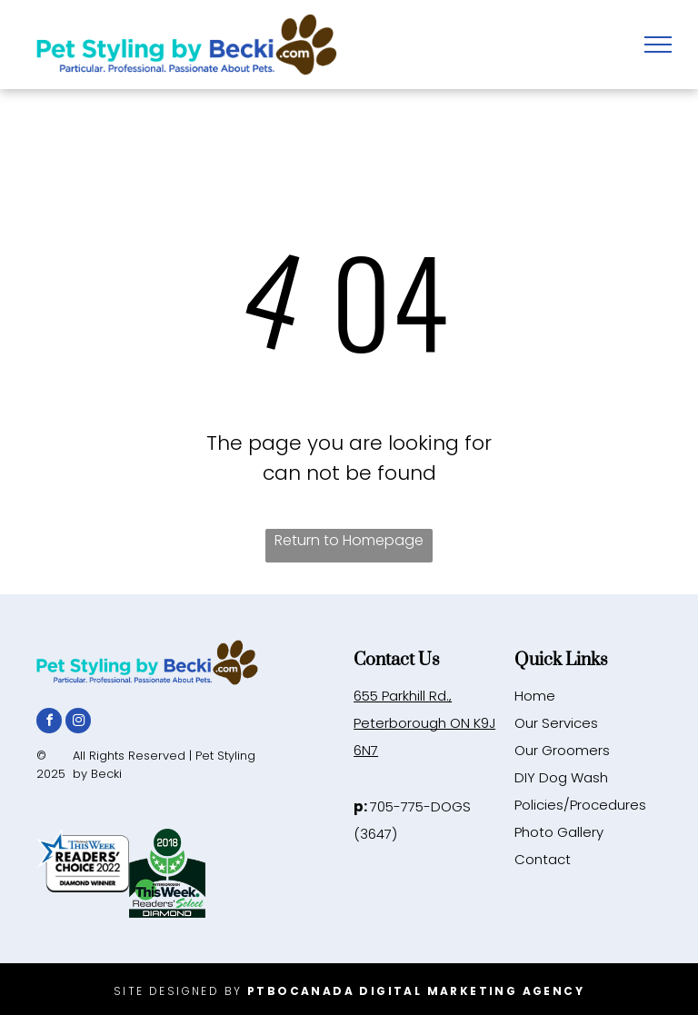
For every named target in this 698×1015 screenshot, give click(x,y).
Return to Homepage (349, 540)
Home (534, 695)
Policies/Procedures (580, 804)
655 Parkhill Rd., (403, 695)
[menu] (658, 44)
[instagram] (78, 723)
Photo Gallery (558, 831)
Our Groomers (562, 750)
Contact (542, 859)
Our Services (556, 722)
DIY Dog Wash (561, 777)
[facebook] (49, 723)
